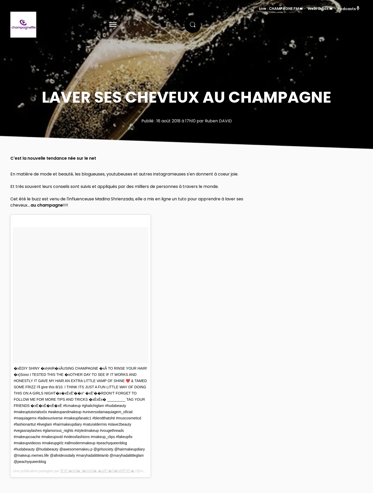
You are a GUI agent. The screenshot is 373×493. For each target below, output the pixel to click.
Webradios (318, 8)
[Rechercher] (192, 24)
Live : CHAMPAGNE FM (279, 8)
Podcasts (349, 8)
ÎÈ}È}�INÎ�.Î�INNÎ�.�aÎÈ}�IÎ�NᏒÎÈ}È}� (97, 471)
